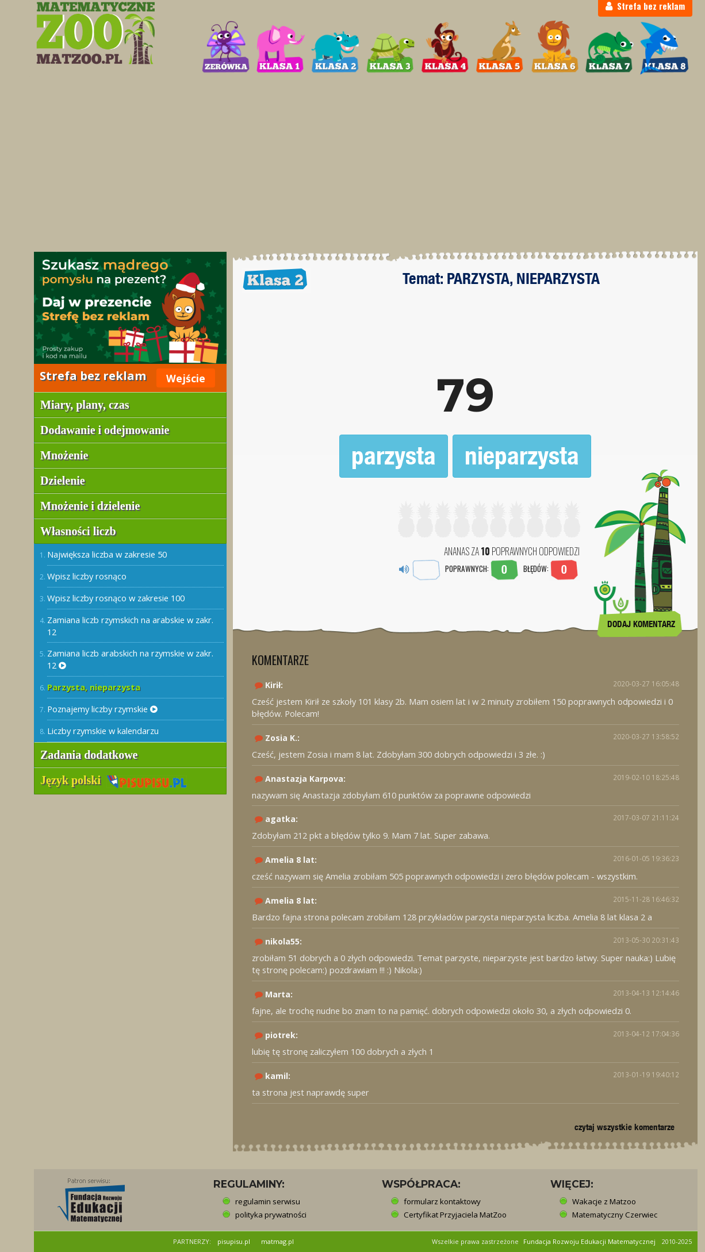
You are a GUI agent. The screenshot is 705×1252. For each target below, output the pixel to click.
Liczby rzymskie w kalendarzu (103, 730)
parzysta (393, 456)
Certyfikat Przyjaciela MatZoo (455, 1214)
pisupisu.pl (233, 1241)
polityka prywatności (270, 1214)
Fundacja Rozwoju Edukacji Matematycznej (589, 1241)
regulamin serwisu (267, 1201)
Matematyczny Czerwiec (614, 1214)
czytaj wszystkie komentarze (624, 1127)
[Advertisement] (352, 164)
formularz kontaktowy (442, 1201)
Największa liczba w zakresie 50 (107, 554)
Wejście (185, 378)
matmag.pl (277, 1241)
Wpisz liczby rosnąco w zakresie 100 (116, 598)
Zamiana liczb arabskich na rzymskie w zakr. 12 (130, 659)
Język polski (113, 780)
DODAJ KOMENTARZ (641, 624)
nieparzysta (522, 456)
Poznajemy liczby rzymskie (102, 709)
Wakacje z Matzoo (604, 1201)
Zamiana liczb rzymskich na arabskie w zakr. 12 (130, 625)
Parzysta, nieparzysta (93, 687)
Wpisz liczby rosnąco (87, 576)
